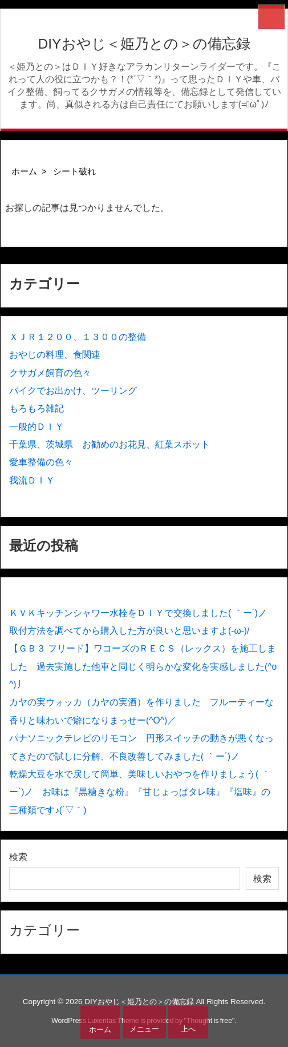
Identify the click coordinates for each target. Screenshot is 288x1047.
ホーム (24, 171)
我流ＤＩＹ (32, 480)
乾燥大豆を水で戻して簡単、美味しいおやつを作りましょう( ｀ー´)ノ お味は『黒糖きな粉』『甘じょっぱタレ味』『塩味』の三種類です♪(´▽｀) (139, 792)
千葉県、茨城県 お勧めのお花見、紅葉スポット (109, 444)
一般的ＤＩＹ (36, 426)
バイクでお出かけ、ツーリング (73, 390)
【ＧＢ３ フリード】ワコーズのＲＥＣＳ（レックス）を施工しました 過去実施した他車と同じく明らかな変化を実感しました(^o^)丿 (143, 666)
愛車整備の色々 (41, 462)
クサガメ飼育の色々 (50, 373)
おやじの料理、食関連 (54, 354)
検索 (18, 857)
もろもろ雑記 (36, 408)
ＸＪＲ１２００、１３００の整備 (77, 337)
